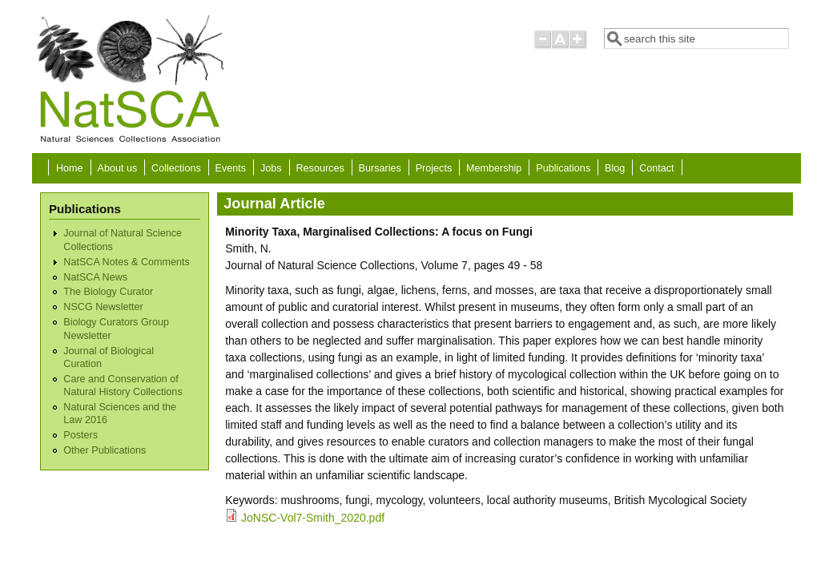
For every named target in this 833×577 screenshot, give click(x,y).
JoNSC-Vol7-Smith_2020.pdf (312, 517)
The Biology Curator (108, 291)
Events (231, 168)
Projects (434, 168)
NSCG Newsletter (103, 307)
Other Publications (104, 450)
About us (117, 168)
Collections (176, 168)
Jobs (271, 168)
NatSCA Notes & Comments (126, 262)
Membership (493, 168)
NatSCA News (95, 277)
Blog (615, 168)
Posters (80, 435)
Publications (563, 168)
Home (69, 168)
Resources (320, 168)
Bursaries (380, 168)
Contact (656, 168)
